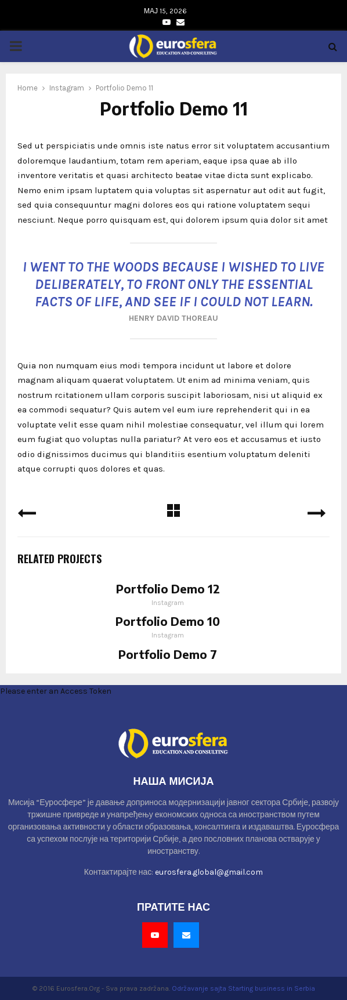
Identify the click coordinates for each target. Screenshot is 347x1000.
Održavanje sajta (199, 988)
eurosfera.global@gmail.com (209, 872)
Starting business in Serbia (271, 988)
